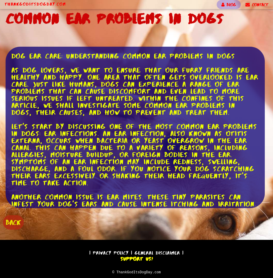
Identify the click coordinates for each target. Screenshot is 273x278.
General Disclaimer (157, 252)
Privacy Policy (111, 252)
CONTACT (256, 4)
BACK (13, 222)
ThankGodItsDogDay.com (35, 4)
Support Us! (137, 258)
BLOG (228, 4)
